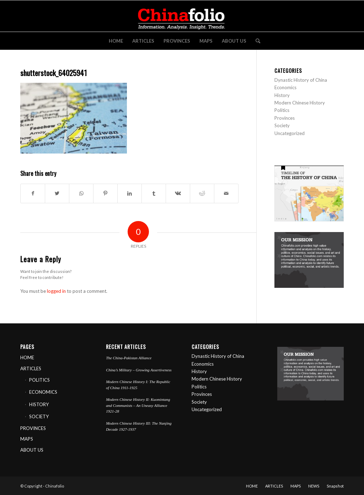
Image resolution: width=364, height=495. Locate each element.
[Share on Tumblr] (154, 193)
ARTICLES (30, 368)
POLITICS (39, 380)
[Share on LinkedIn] (129, 193)
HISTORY (39, 404)
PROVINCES (33, 428)
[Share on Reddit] (202, 193)
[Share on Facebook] (33, 193)
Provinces (284, 118)
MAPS (26, 439)
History (282, 95)
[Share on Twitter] (57, 193)
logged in (56, 291)
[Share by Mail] (226, 193)
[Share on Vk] (178, 193)
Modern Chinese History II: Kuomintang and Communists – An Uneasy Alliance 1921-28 (138, 405)
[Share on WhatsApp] (81, 193)
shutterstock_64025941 (53, 72)
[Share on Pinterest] (105, 193)
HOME (27, 357)
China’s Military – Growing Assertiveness (139, 370)
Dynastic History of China (300, 80)
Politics (281, 110)
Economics (285, 87)
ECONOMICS (43, 392)
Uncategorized (289, 133)
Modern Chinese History (299, 103)
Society (282, 125)
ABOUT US (31, 450)
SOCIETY (39, 416)
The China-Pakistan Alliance (128, 358)
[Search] (255, 41)
